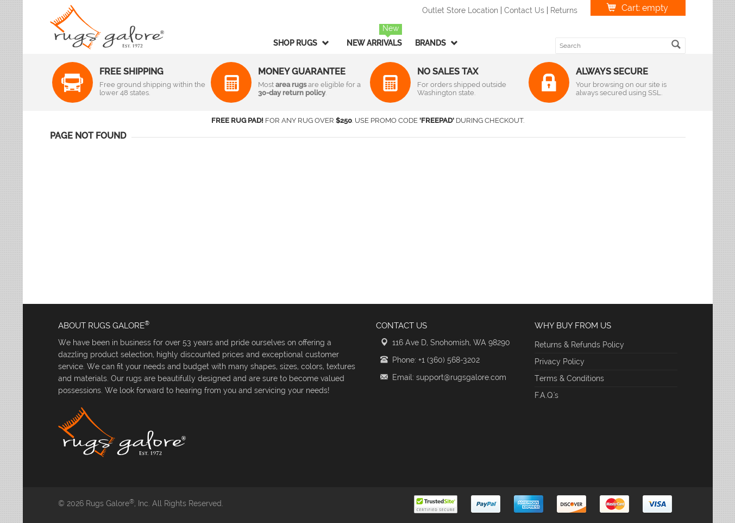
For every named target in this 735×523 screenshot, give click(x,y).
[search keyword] (614, 45)
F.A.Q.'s (546, 395)
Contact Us (524, 10)
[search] (676, 44)
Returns (563, 10)
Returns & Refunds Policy (579, 344)
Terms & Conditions (569, 378)
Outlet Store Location (460, 10)
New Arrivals (374, 43)
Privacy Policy (560, 361)
